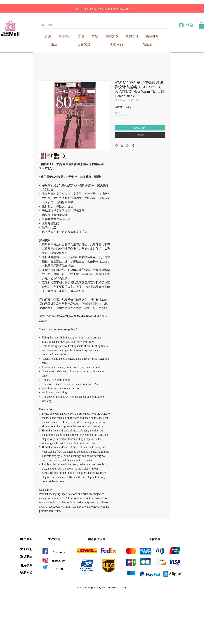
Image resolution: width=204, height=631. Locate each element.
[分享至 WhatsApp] (127, 145)
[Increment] (125, 118)
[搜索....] (104, 25)
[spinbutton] (121, 118)
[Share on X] (132, 145)
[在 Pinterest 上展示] (122, 145)
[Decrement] (117, 118)
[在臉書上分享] (116, 145)
